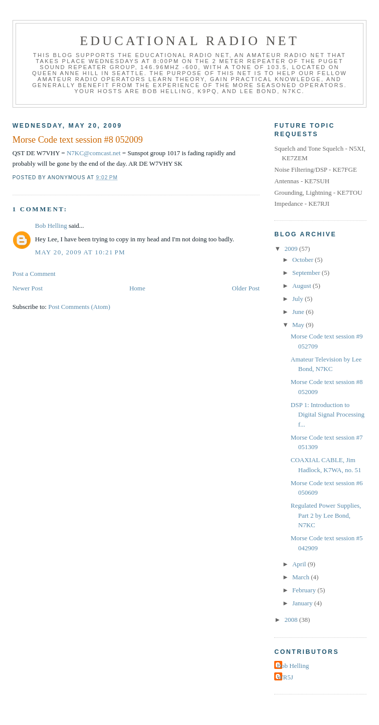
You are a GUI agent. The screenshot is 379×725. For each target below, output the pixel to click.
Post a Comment (34, 273)
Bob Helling (51, 225)
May (299, 324)
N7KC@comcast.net (94, 153)
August (302, 285)
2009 (291, 248)
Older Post (246, 288)
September (307, 272)
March (301, 577)
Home (137, 288)
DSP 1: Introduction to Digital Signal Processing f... (327, 414)
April (300, 564)
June (299, 311)
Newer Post (28, 288)
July (298, 298)
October (303, 259)
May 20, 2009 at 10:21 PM (80, 252)
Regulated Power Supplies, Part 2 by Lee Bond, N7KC (326, 515)
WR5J (285, 677)
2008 (291, 619)
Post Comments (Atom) (79, 306)
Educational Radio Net (189, 41)
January (303, 603)
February (304, 590)
